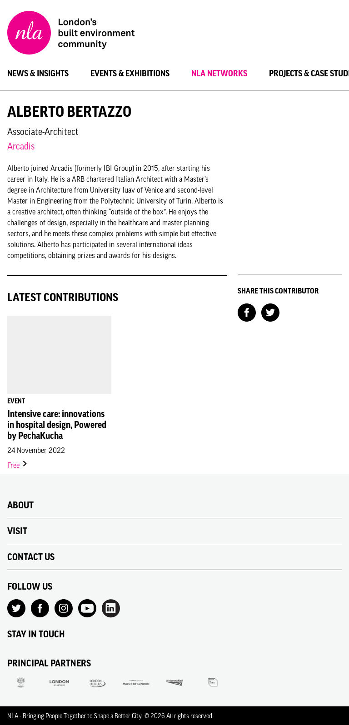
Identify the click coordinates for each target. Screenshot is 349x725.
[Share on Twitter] (270, 312)
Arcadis (21, 146)
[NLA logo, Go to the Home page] (71, 34)
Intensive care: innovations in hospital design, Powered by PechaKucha (56, 425)
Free (17, 465)
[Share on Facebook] (247, 312)
